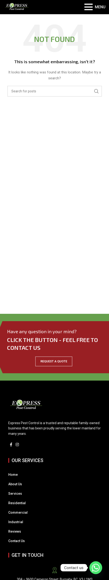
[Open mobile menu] (95, 7)
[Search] (54, 91)
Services (15, 493)
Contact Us (16, 541)
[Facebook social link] (11, 444)
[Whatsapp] (95, 567)
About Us (15, 484)
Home (13, 475)
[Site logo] (17, 7)
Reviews (14, 531)
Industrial (15, 522)
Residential (17, 503)
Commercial (18, 512)
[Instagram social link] (17, 444)
